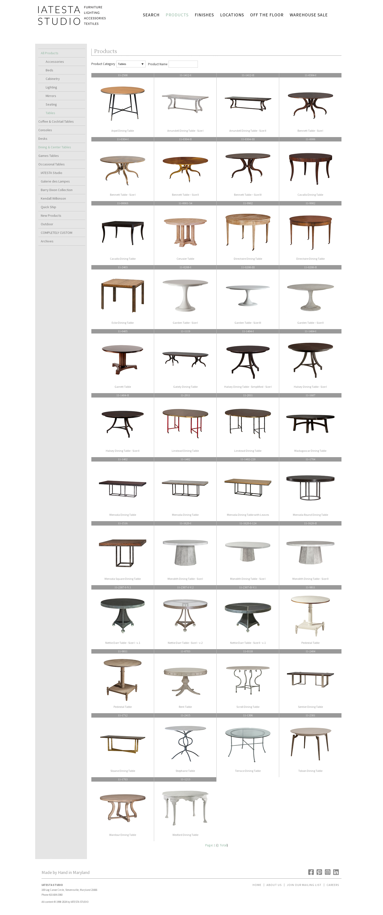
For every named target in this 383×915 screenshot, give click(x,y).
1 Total (222, 845)
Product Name (157, 64)
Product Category (103, 63)
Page (209, 845)
